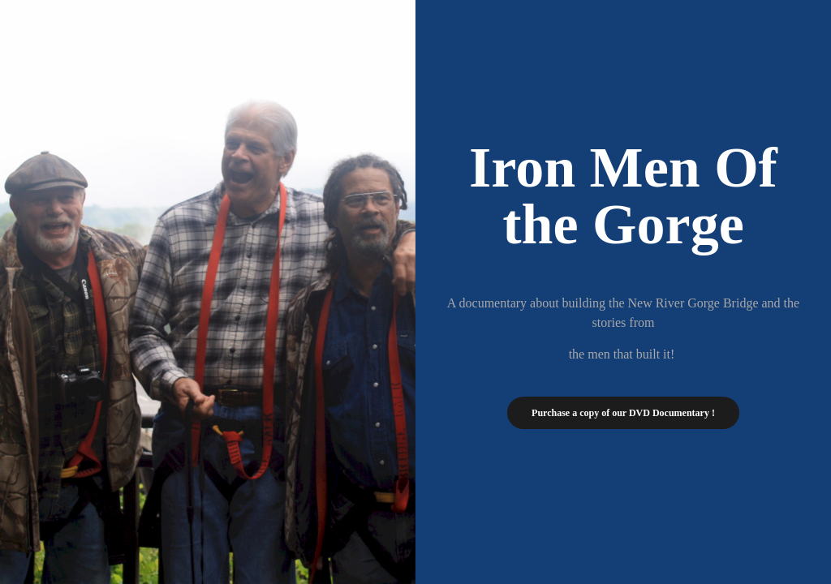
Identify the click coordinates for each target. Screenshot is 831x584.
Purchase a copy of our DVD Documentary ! (623, 413)
